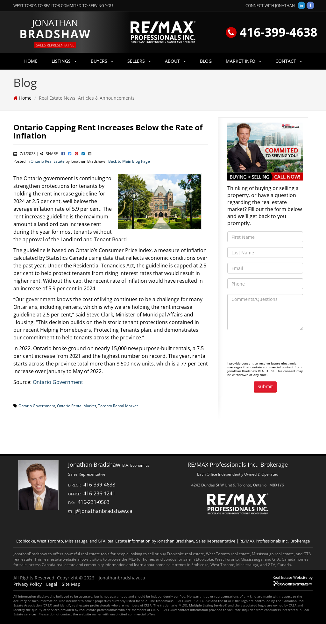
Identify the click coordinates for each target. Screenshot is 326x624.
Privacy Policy (27, 584)
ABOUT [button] (175, 61)
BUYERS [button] (102, 61)
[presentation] (275, 347)
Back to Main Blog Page (129, 161)
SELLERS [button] (139, 61)
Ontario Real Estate (48, 161)
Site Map (71, 584)
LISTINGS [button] (64, 61)
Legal (51, 584)
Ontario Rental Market (76, 405)
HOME (31, 61)
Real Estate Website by (293, 577)
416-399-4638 (271, 32)
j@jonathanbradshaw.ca (103, 510)
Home (25, 98)
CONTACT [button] (288, 61)
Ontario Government (58, 382)
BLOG (206, 61)
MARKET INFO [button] (243, 61)
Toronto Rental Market (118, 405)
